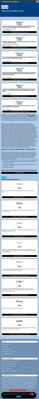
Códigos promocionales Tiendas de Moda (9, 361)
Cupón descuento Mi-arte (19, 236)
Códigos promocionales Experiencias (8, 351)
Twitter (4, 177)
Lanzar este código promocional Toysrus (19, 295)
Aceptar (18, 396)
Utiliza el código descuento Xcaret (19, 314)
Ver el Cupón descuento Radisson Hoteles (19, 63)
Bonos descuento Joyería (6, 368)
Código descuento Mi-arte (19, 197)
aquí (32, 394)
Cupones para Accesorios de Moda (8, 363)
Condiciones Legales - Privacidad (18, 390)
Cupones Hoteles (4, 346)
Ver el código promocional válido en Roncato (19, 275)
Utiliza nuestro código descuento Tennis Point (19, 334)
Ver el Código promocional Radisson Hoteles (19, 32)
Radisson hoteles (19, 172)
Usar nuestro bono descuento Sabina (19, 216)
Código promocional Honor (19, 255)
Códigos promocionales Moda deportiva (9, 370)
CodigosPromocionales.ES (10, 1)
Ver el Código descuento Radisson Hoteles (19, 47)
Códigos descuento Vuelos (6, 344)
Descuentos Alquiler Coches (7, 349)
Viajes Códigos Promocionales (7, 354)
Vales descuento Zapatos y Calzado (8, 366)
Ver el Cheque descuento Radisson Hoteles (19, 111)
